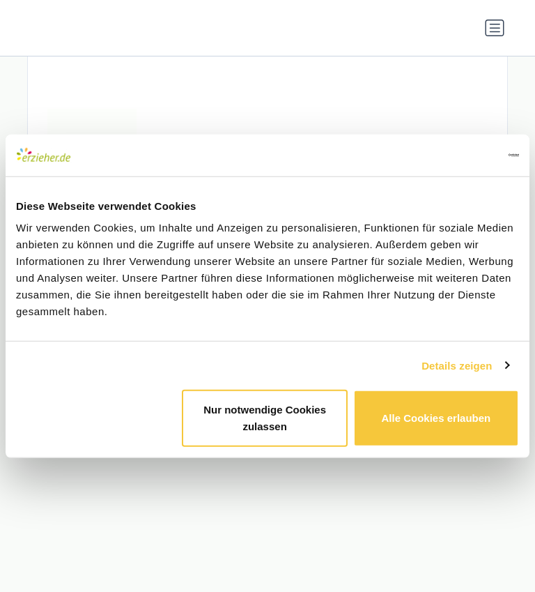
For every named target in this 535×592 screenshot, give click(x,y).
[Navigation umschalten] (494, 28)
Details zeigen (456, 365)
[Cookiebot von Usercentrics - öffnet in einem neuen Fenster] (458, 154)
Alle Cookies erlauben (436, 418)
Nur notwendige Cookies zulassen (264, 418)
